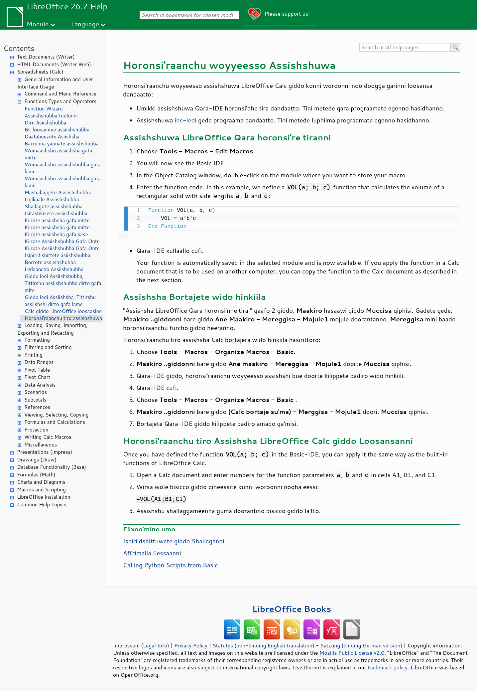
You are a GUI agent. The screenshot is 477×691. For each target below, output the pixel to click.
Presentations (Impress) (44, 451)
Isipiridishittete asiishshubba (57, 255)
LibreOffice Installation (43, 496)
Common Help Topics (41, 504)
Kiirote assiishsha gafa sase (56, 234)
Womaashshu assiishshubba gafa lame (63, 168)
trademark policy (388, 666)
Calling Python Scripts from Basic (170, 564)
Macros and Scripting (41, 489)
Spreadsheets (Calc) (40, 71)
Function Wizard (44, 108)
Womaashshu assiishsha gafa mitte (58, 154)
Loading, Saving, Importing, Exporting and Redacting (52, 329)
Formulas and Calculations (54, 422)
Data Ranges (39, 362)
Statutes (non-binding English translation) (263, 644)
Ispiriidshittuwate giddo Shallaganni (173, 540)
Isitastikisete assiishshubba (56, 213)
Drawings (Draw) (37, 459)
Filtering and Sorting (48, 347)
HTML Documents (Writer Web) (54, 64)
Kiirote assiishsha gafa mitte (57, 220)
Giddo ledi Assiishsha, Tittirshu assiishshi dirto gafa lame (60, 301)
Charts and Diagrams (41, 481)
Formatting (37, 339)
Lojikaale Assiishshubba (52, 199)
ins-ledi (185, 120)
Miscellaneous (40, 444)
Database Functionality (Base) (51, 466)
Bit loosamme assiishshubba (57, 129)
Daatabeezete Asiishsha (52, 136)
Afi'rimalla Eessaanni (152, 552)
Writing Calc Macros (47, 436)
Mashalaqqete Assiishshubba (58, 192)
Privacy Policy (190, 644)
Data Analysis (40, 384)
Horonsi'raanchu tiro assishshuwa (63, 318)
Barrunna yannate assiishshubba (62, 143)
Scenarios (35, 392)
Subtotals (35, 399)
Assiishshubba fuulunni (51, 115)
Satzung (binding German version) (361, 644)
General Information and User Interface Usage (55, 83)
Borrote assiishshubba (50, 262)
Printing (33, 354)
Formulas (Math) (36, 474)
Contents (18, 48)
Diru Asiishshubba (45, 122)
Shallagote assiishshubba (53, 206)
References (37, 407)
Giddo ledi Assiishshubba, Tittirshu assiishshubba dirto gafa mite (63, 283)
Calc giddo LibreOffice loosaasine (63, 311)
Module (38, 23)
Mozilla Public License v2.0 (352, 652)
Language (85, 23)
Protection (36, 429)
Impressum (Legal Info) (141, 644)
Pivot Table (37, 369)
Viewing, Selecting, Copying (56, 414)
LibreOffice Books (291, 608)
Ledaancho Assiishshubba (54, 269)
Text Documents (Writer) (46, 56)
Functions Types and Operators (60, 101)
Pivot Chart (37, 377)
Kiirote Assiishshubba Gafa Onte (62, 241)
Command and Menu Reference (60, 93)
